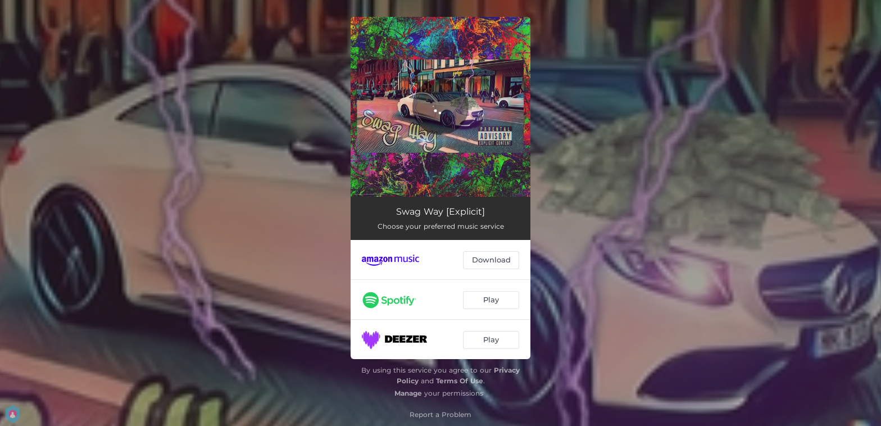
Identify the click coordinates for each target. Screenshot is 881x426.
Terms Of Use (459, 381)
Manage (408, 393)
